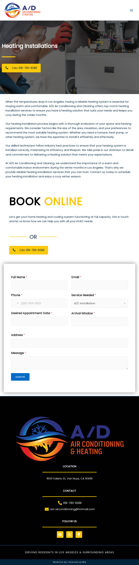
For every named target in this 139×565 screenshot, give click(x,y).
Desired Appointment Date (31, 313)
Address (18, 335)
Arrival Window (83, 313)
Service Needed (83, 295)
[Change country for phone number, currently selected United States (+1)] (15, 303)
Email (76, 277)
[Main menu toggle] (131, 10)
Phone (16, 295)
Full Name (19, 277)
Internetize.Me (77, 562)
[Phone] (39, 303)
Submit (20, 377)
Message (18, 353)
